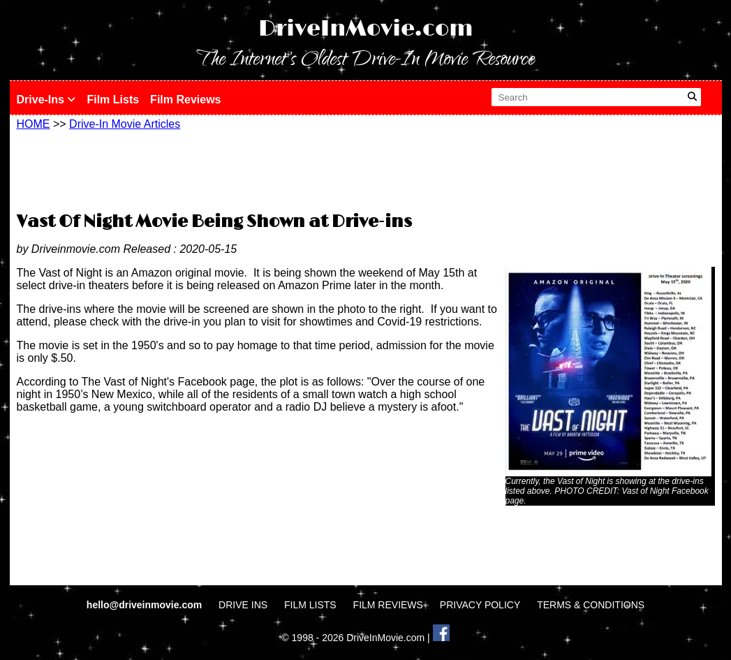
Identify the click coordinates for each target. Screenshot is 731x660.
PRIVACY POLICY (480, 604)
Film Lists (113, 99)
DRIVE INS (243, 604)
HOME (33, 124)
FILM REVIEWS (388, 604)
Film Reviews (185, 99)
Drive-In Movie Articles (124, 124)
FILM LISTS (310, 604)
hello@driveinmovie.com (146, 604)
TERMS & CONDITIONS (590, 604)
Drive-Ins (46, 99)
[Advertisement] (366, 169)
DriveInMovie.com (365, 29)
